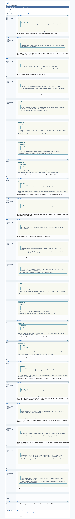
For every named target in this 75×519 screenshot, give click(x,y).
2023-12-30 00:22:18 (20, 58)
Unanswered (67, 9)
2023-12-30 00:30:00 (20, 361)
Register (23, 7)
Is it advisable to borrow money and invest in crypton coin (32, 11)
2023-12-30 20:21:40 (20, 425)
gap (7, 470)
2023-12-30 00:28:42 (20, 299)
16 (15, 13)
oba (7, 15)
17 (17, 13)
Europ (7, 447)
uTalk (7, 3)
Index (7, 7)
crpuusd (8, 425)
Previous (9, 13)
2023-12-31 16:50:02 (20, 501)
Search (19, 7)
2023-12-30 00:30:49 (20, 382)
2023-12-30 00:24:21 (20, 139)
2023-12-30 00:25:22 (20, 178)
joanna (7, 37)
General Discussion (13, 11)
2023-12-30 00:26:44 (20, 240)
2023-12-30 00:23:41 (20, 119)
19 (20, 13)
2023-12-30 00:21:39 (20, 37)
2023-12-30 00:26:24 (20, 219)
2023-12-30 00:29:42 (20, 340)
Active (64, 9)
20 (22, 13)
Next (28, 13)
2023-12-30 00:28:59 (20, 320)
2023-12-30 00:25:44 (20, 198)
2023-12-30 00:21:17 (20, 15)
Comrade (8, 403)
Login (27, 7)
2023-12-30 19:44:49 (20, 403)
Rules (15, 7)
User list (11, 7)
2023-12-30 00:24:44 (20, 159)
